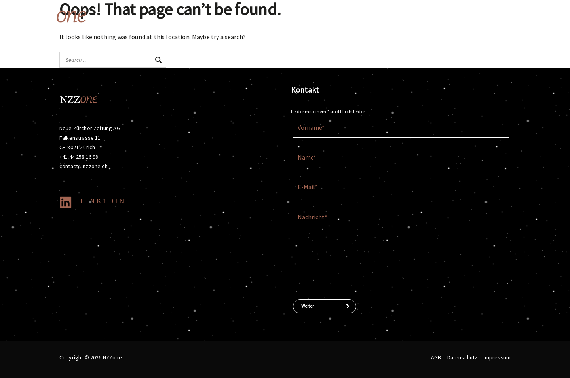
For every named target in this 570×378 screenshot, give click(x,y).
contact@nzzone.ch (83, 166)
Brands (377, 16)
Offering (340, 15)
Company (456, 16)
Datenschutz (462, 357)
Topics (416, 16)
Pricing (532, 15)
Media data (497, 15)
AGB (436, 357)
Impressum (497, 357)
